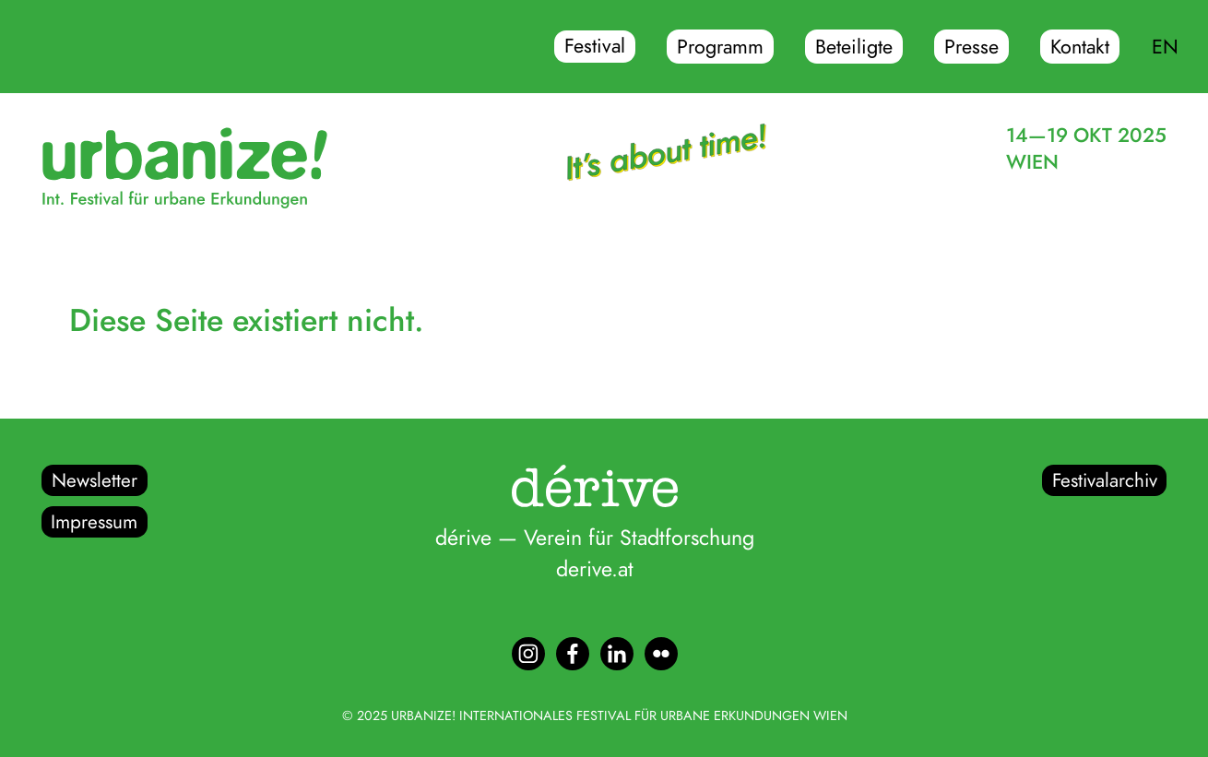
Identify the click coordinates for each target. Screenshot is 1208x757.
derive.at (595, 569)
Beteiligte (854, 47)
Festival (594, 47)
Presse (971, 47)
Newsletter (94, 480)
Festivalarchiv (1104, 480)
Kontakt (1079, 47)
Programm (720, 47)
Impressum (94, 522)
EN (1165, 47)
